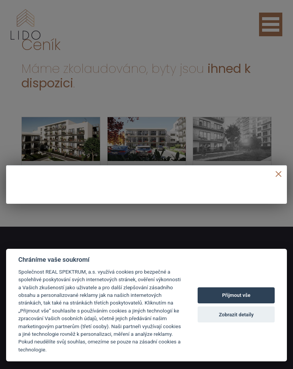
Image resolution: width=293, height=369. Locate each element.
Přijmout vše (236, 295)
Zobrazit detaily (236, 314)
